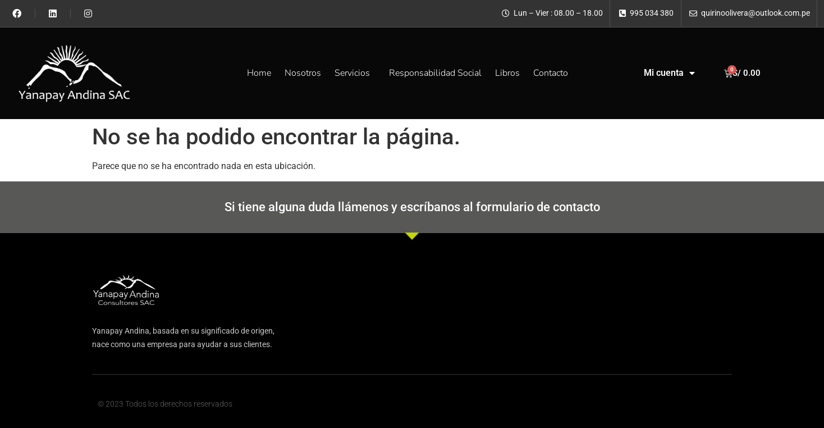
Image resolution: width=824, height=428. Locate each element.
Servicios (355, 73)
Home (259, 73)
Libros (507, 73)
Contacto (550, 73)
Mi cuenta (669, 73)
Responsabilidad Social (435, 73)
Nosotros (303, 73)
